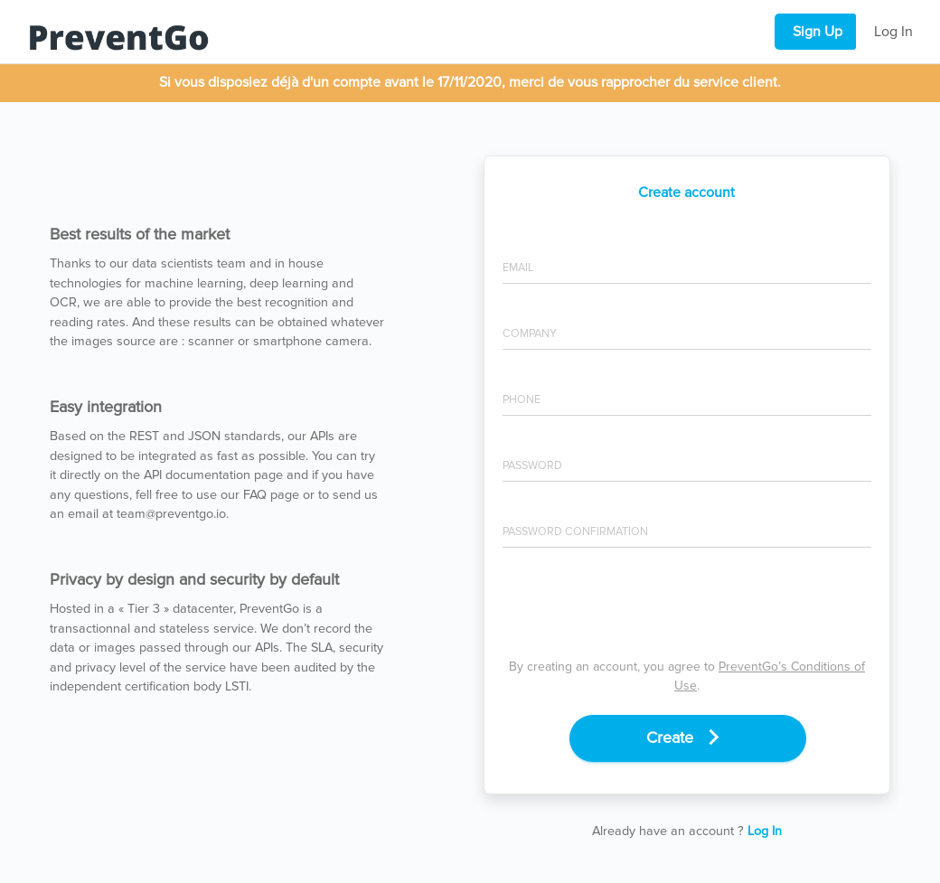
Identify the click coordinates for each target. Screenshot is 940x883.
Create (687, 737)
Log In (893, 32)
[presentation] (687, 607)
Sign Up (817, 32)
